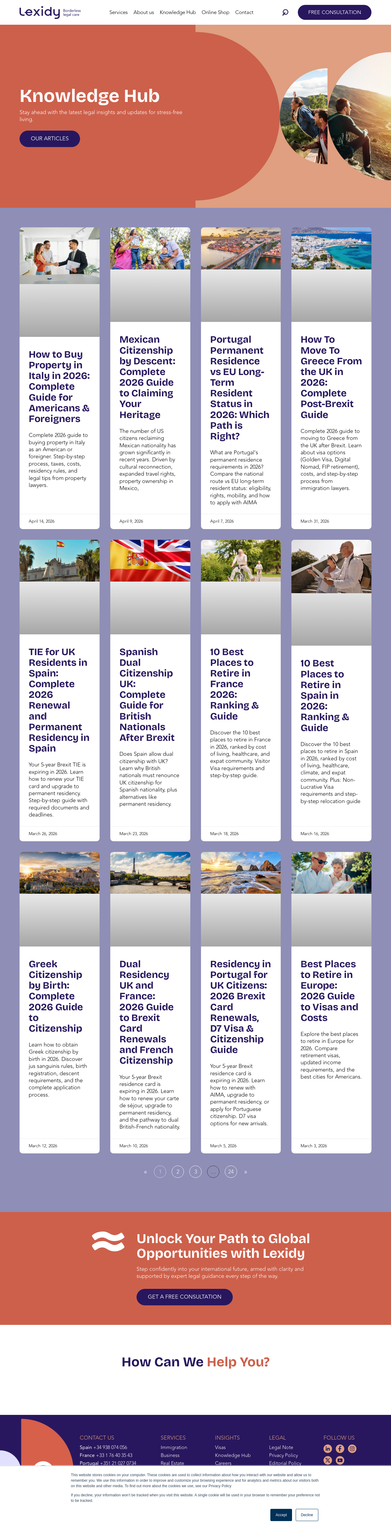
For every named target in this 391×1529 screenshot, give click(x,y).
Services (118, 12)
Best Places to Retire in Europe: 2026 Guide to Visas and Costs (329, 991)
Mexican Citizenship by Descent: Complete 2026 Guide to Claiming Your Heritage (147, 377)
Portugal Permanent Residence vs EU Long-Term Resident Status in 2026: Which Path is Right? (239, 388)
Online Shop (215, 12)
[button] (287, 12)
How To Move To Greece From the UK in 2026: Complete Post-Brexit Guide (331, 377)
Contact (244, 12)
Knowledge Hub (178, 12)
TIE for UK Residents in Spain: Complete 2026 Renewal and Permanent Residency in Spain (59, 700)
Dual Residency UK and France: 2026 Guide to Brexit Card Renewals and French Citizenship (146, 1012)
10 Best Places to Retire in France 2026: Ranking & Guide (234, 684)
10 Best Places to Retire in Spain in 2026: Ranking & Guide (325, 695)
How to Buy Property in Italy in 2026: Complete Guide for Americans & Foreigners (59, 386)
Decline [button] (307, 1515)
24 (232, 1171)
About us (143, 12)
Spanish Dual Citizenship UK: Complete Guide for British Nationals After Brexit (147, 695)
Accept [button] (281, 1515)
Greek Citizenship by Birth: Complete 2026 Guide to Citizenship (56, 996)
